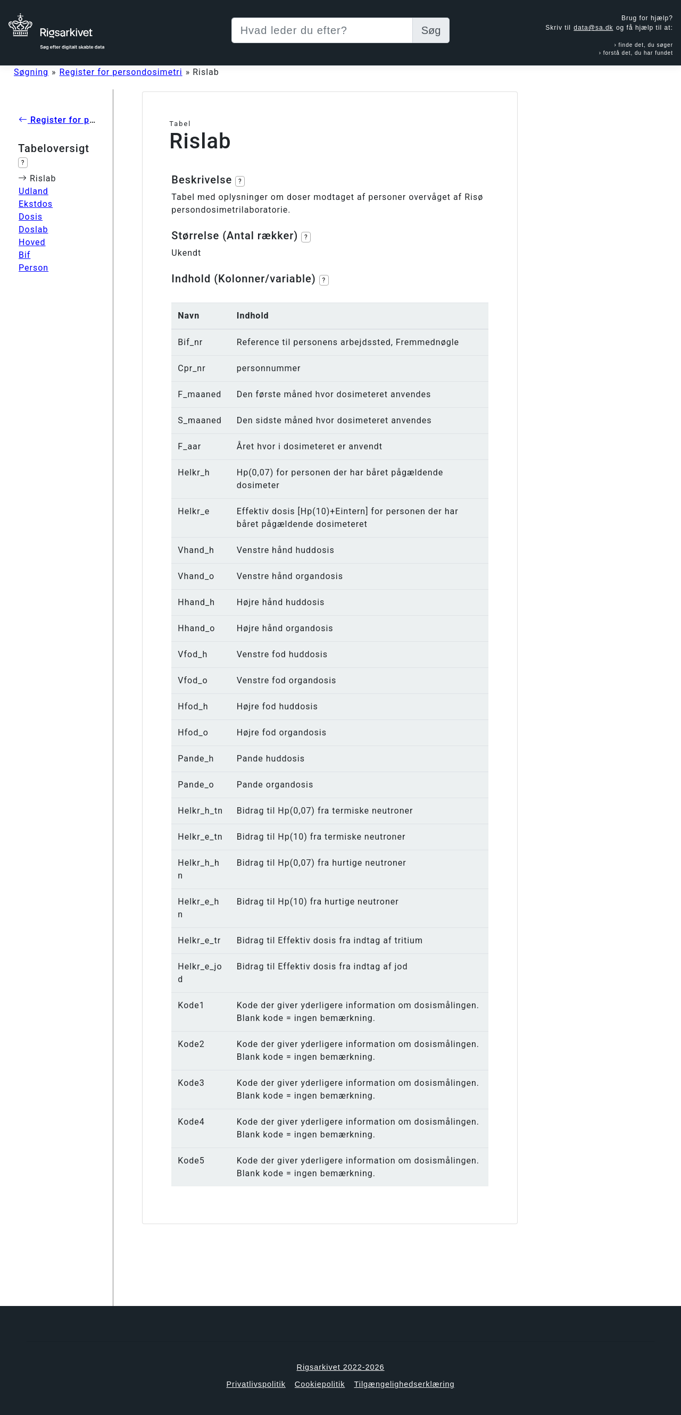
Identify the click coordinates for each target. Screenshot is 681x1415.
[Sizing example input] (322, 30)
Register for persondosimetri (121, 72)
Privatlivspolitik (255, 1384)
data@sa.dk (593, 27)
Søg (431, 30)
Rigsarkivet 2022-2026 (341, 1367)
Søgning (31, 72)
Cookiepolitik (320, 1384)
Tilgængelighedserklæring (404, 1384)
